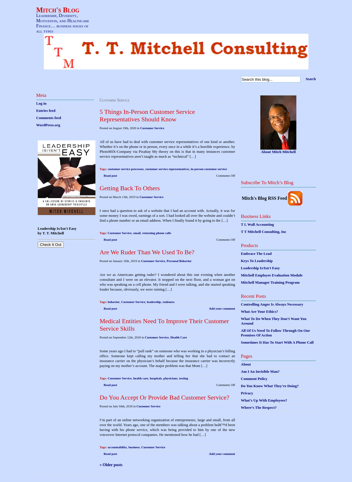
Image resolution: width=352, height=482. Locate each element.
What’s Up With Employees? (264, 400)
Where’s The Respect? (259, 407)
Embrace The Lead (256, 253)
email (137, 233)
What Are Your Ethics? (259, 311)
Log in (41, 103)
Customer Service (152, 128)
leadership (154, 302)
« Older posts (111, 465)
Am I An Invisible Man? (260, 371)
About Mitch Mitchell (278, 152)
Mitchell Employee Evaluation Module (272, 275)
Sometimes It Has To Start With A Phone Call (277, 342)
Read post (110, 175)
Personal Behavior (179, 261)
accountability (117, 447)
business (134, 447)
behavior (114, 302)
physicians (170, 378)
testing (183, 378)
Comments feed (48, 118)
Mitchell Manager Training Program (270, 282)
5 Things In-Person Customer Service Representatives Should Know (147, 115)
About (246, 364)
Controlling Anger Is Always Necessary (272, 304)
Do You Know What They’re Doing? (270, 386)
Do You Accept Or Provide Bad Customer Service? (164, 397)
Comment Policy (254, 378)
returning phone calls (156, 233)
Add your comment (222, 308)
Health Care (178, 337)
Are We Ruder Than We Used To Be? (147, 252)
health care (140, 378)
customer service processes (126, 169)
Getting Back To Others (130, 188)
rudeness (169, 302)
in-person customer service (209, 169)
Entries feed (46, 110)
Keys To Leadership (257, 261)
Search (311, 79)
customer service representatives (167, 169)
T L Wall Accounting (257, 224)
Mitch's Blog (58, 10)
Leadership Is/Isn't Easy (260, 268)
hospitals (156, 378)
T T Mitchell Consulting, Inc (264, 231)
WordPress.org (48, 125)
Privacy (247, 393)
